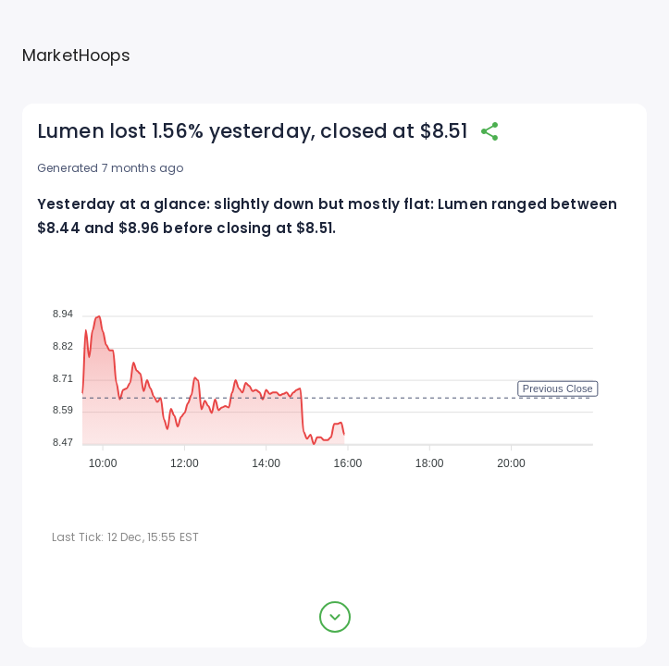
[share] (489, 131)
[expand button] (335, 617)
